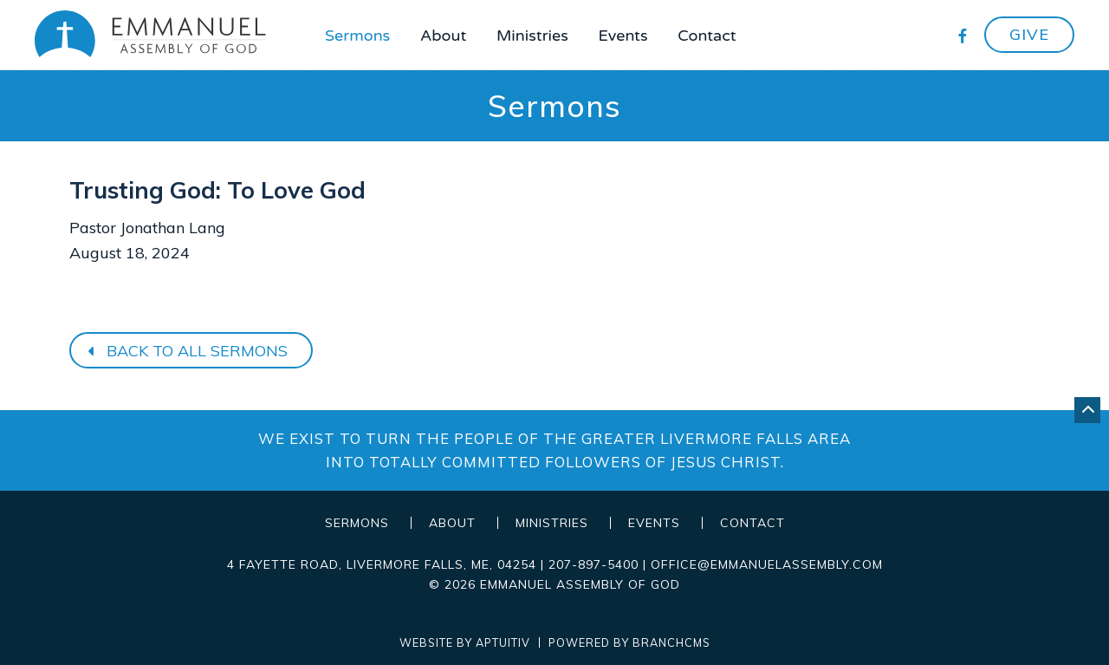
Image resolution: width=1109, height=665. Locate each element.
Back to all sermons (185, 351)
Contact (707, 35)
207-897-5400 (593, 564)
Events (623, 35)
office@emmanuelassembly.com (767, 564)
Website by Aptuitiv (464, 643)
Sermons (357, 35)
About (443, 35)
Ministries (532, 35)
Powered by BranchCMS (629, 643)
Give (1029, 34)
